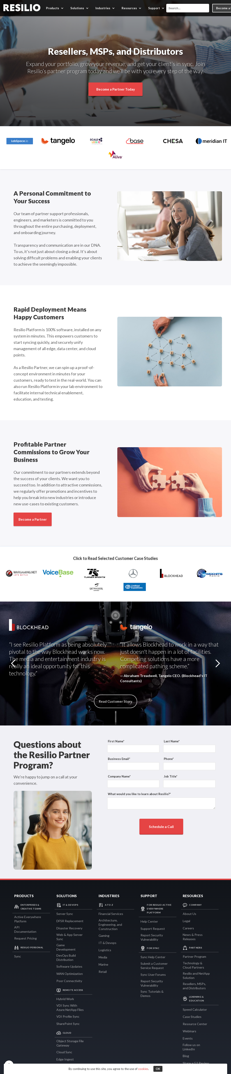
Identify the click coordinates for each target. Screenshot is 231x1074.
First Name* (116, 741)
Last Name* (172, 741)
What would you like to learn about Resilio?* (139, 794)
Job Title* (170, 776)
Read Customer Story (115, 701)
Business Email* (119, 759)
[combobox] (187, 8)
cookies (143, 1069)
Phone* (169, 759)
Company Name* (119, 776)
